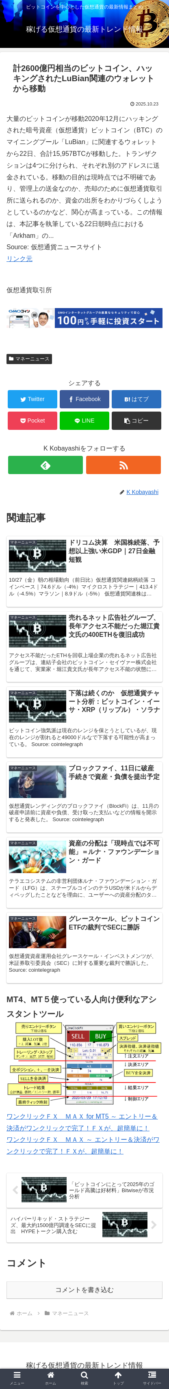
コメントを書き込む (84, 1289)
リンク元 (19, 258)
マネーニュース (29, 359)
